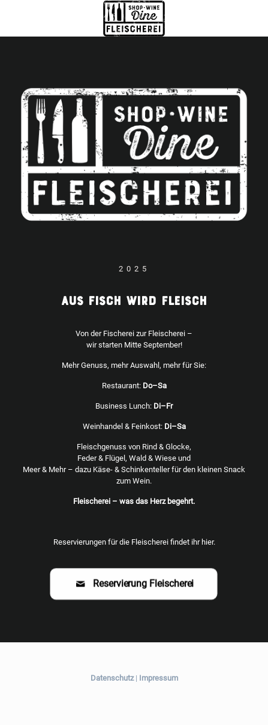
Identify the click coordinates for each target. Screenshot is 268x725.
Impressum (158, 677)
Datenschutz (112, 677)
